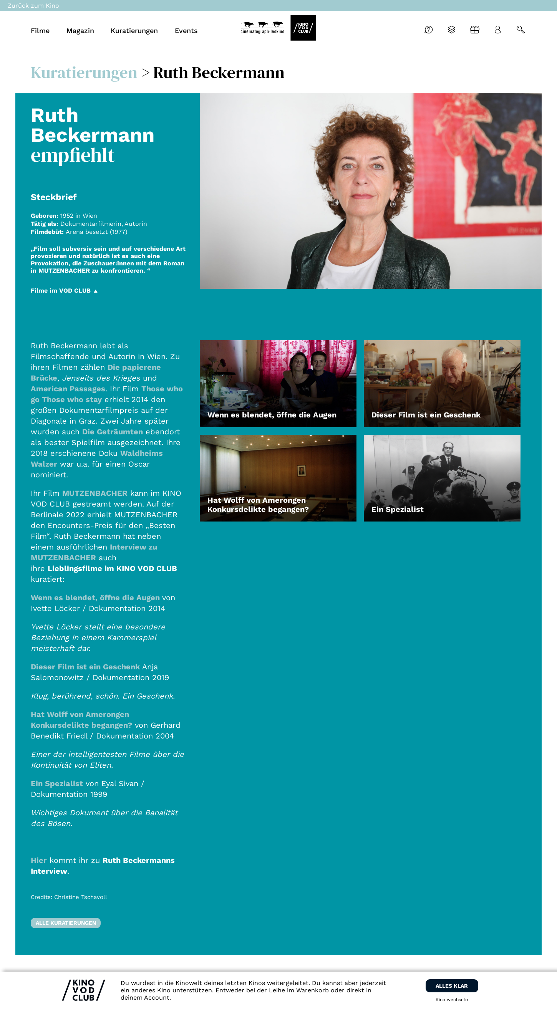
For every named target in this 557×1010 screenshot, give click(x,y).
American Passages (68, 388)
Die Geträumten (112, 431)
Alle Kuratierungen (66, 923)
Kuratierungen (84, 72)
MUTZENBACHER (95, 493)
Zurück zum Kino (33, 5)
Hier (39, 860)
